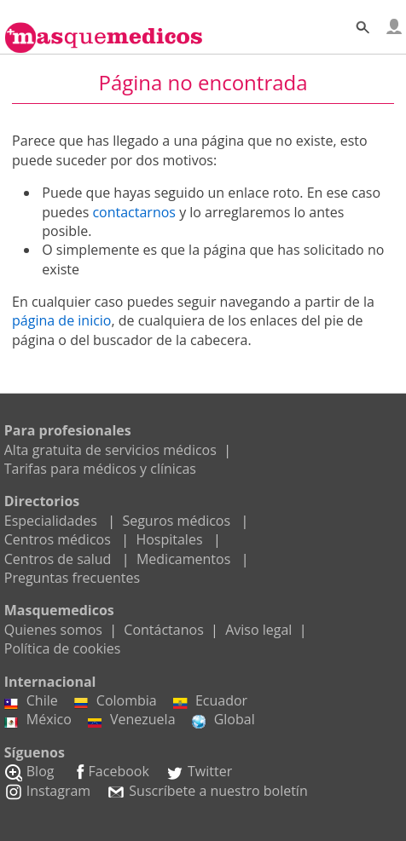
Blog (29, 771)
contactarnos (134, 212)
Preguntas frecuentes (72, 577)
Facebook (110, 771)
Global (223, 719)
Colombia (115, 700)
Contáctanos (163, 629)
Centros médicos (57, 539)
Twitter (198, 771)
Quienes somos (53, 629)
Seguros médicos (176, 520)
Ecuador (210, 700)
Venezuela (132, 719)
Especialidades (50, 520)
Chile (31, 700)
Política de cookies (62, 648)
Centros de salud (58, 559)
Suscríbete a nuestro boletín (207, 790)
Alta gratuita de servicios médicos (110, 450)
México (38, 719)
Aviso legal (258, 629)
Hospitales (169, 539)
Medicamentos (183, 559)
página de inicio (61, 320)
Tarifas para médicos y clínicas (100, 468)
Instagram (47, 790)
